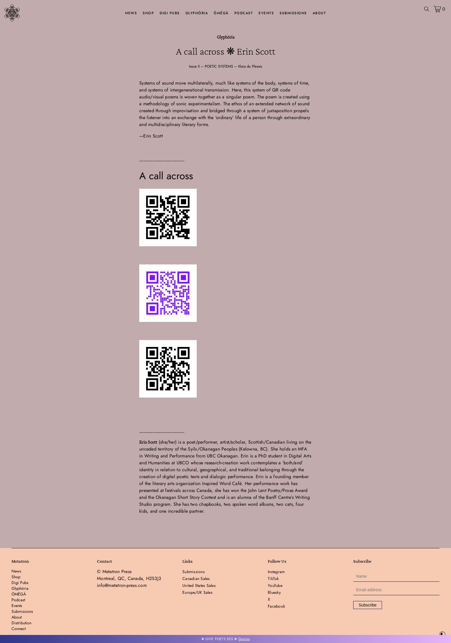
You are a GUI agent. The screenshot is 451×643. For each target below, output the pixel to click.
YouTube (275, 585)
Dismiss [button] (244, 639)
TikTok (273, 578)
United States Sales (199, 585)
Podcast (243, 13)
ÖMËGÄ (221, 13)
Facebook (276, 606)
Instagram (276, 572)
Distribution (21, 623)
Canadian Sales (196, 578)
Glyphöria (197, 13)
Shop (148, 13)
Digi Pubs (170, 13)
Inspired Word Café (222, 483)
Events (266, 13)
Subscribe (368, 605)
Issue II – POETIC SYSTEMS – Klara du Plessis (225, 66)
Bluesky (274, 592)
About (319, 13)
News (131, 13)
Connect (19, 628)
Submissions (293, 13)
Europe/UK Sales (197, 592)
